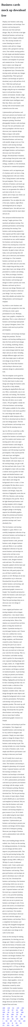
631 (17, 1010)
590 (11, 1021)
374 (3, 1025)
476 (3, 1018)
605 (24, 1016)
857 (16, 1016)
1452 (21, 1018)
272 (21, 1023)
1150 (8, 1008)
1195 (24, 1021)
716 (13, 1012)
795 (17, 1014)
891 (8, 1014)
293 (16, 1023)
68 (20, 1016)
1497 (17, 1012)
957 (13, 1010)
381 (13, 1018)
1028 (4, 1012)
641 (6, 1021)
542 (8, 1012)
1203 (4, 1023)
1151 (4, 1010)
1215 (8, 1018)
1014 (8, 1025)
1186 (17, 1025)
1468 (22, 1012)
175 (15, 1021)
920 (3, 1016)
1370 (18, 1008)
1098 (12, 1014)
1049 (4, 1008)
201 (13, 1025)
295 (3, 1014)
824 (12, 1016)
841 (19, 1021)
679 (17, 1018)
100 (8, 1010)
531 (8, 1023)
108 (8, 1016)
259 (21, 1014)
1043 (23, 1008)
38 (12, 1023)
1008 (21, 1010)
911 (13, 1008)
